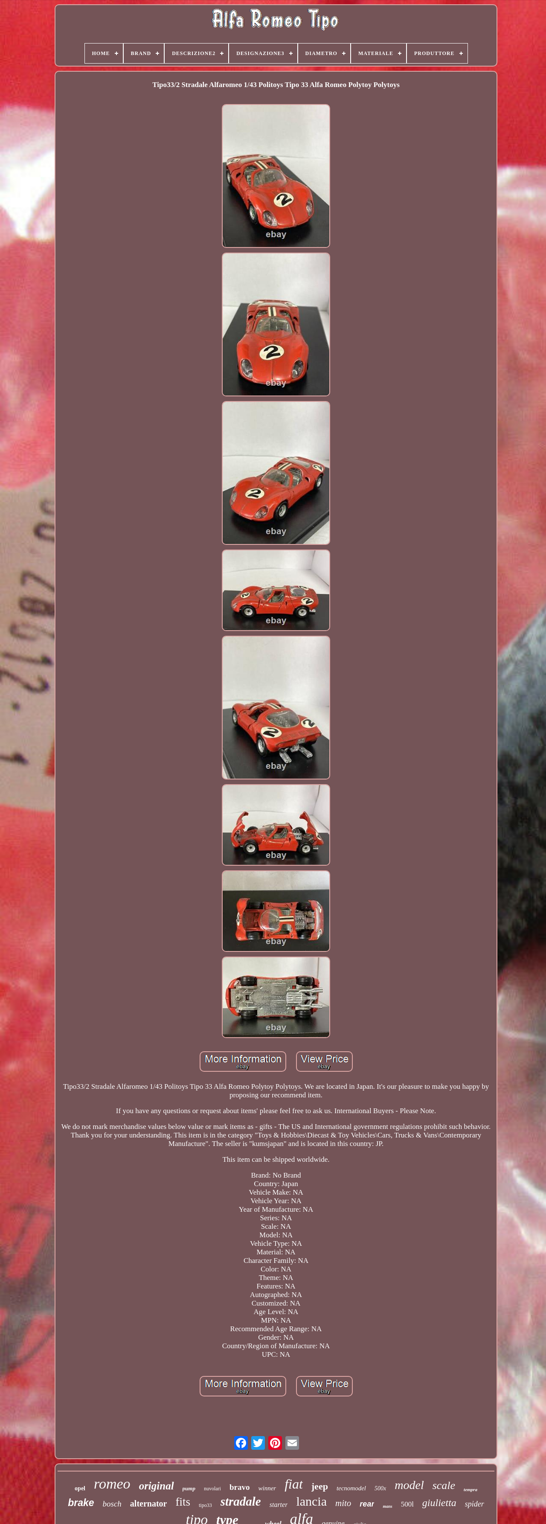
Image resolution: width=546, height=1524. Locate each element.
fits (182, 1501)
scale (444, 1485)
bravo (239, 1487)
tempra (470, 1489)
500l (407, 1504)
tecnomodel (351, 1488)
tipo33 (205, 1505)
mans (387, 1506)
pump (189, 1488)
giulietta (439, 1502)
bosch (112, 1503)
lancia (311, 1501)
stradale (241, 1501)
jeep (319, 1486)
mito (343, 1503)
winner (267, 1488)
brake (81, 1502)
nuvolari (212, 1489)
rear (367, 1504)
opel (80, 1488)
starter (279, 1504)
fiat (294, 1484)
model (409, 1485)
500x (380, 1488)
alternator (148, 1503)
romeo (112, 1484)
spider (474, 1504)
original (156, 1486)
